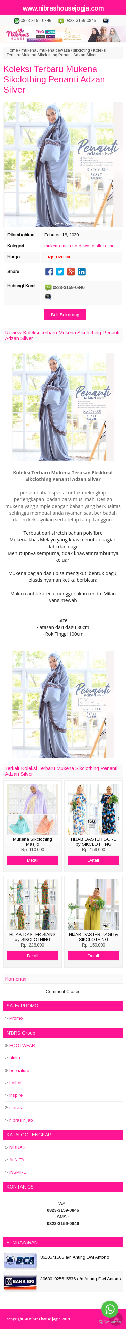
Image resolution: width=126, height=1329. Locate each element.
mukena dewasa (54, 50)
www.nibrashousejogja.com (63, 8)
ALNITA (16, 1159)
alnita (14, 1057)
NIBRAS (17, 1147)
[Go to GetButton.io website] (110, 1322)
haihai (15, 1082)
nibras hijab (21, 1120)
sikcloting (81, 50)
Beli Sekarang (65, 314)
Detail (32, 860)
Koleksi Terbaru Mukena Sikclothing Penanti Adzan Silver (54, 79)
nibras (15, 1107)
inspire (16, 1095)
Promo (16, 1018)
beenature (19, 1070)
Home (12, 50)
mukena (28, 50)
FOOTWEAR (22, 1045)
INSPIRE (17, 1172)
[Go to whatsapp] (109, 1309)
